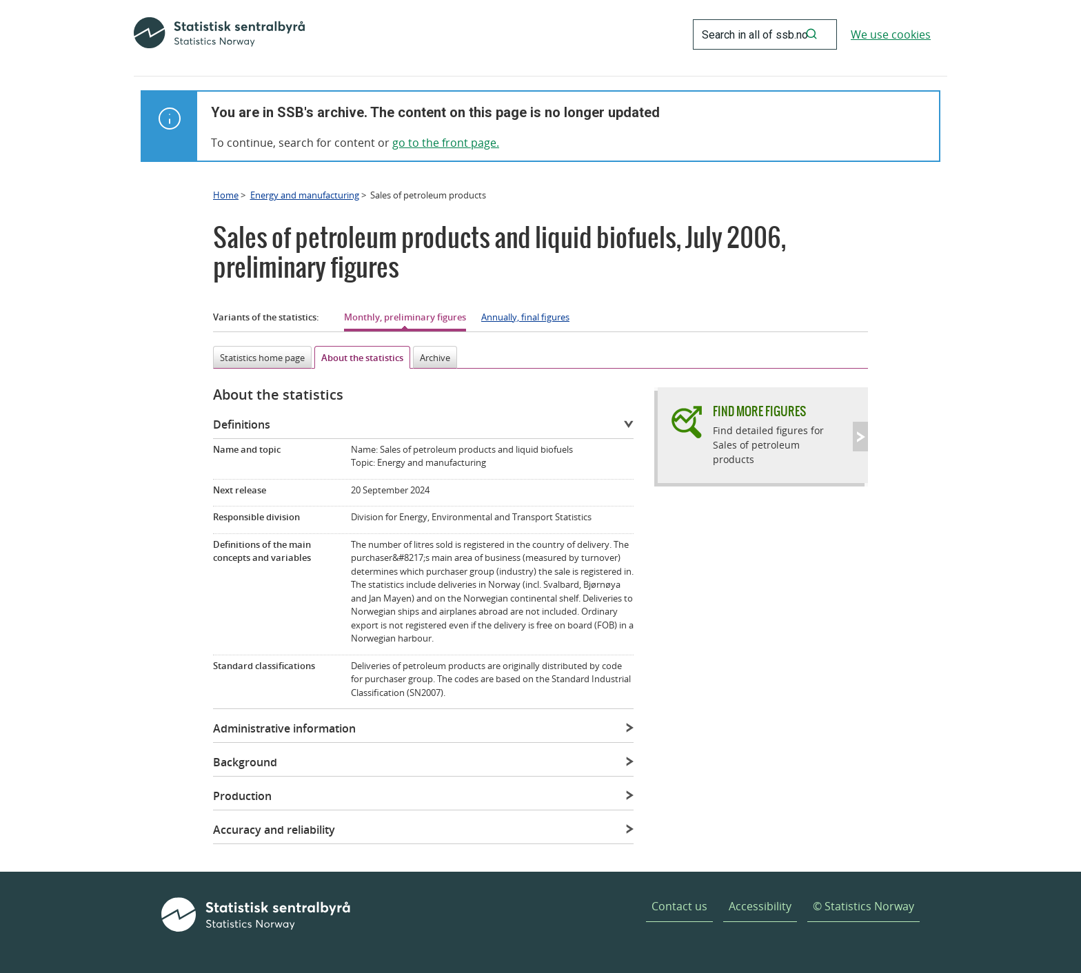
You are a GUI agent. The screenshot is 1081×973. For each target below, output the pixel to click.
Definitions (241, 424)
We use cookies (891, 34)
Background (245, 762)
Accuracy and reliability (274, 829)
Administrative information (284, 728)
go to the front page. (445, 142)
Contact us (679, 906)
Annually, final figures (525, 317)
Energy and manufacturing (304, 195)
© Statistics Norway (863, 906)
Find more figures (759, 411)
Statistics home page (262, 357)
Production (242, 795)
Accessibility (760, 906)
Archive (435, 357)
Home (226, 195)
